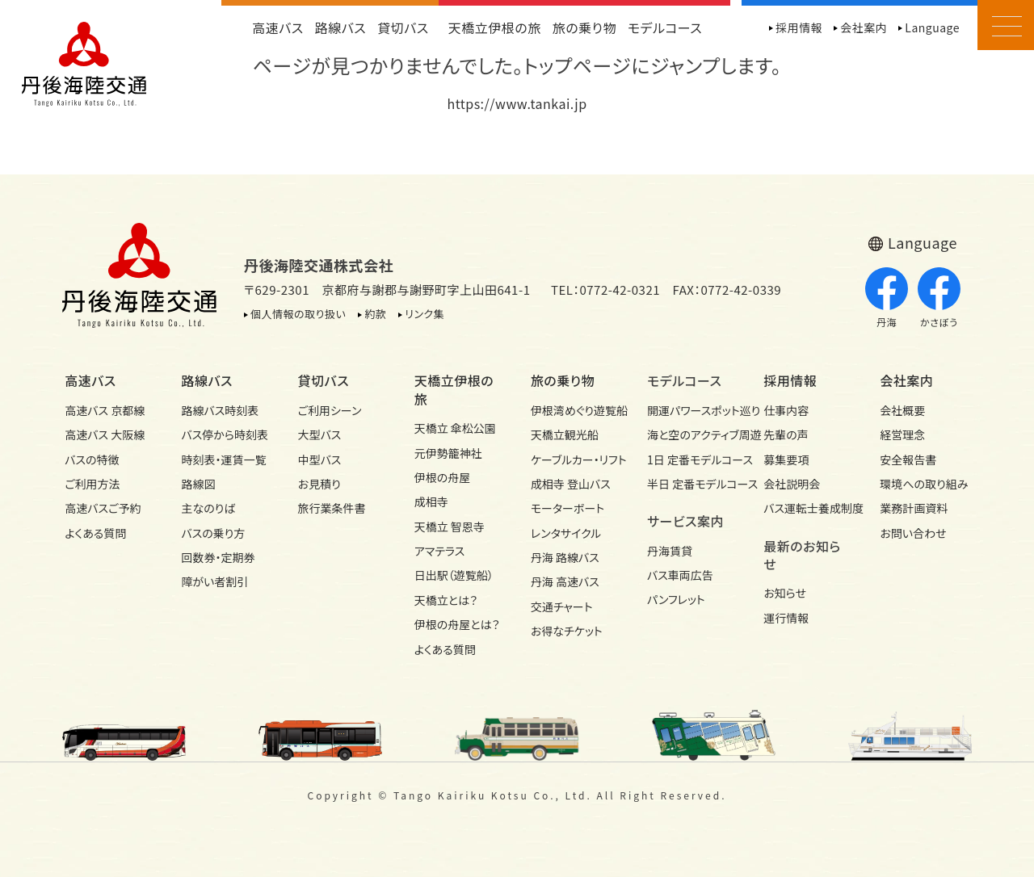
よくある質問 (95, 533)
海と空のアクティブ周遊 (691, 434)
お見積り (319, 484)
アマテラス (439, 551)
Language (932, 27)
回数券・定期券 (217, 557)
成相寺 (431, 501)
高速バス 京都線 (105, 410)
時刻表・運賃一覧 (223, 459)
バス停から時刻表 (224, 434)
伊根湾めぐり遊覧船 (575, 410)
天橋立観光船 (565, 434)
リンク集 (424, 313)
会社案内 (863, 27)
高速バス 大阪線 (105, 434)
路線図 (198, 484)
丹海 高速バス (565, 581)
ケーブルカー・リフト (575, 459)
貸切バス (403, 27)
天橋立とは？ (445, 600)
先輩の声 (786, 434)
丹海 (886, 298)
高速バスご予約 (103, 508)
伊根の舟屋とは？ (457, 624)
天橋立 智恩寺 (449, 526)
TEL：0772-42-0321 (605, 289)
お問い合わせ (913, 533)
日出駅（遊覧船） (454, 575)
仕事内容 (786, 410)
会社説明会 (791, 484)
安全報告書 (908, 459)
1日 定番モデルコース (691, 459)
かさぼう (939, 298)
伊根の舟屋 (442, 477)
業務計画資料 (914, 508)
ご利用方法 (92, 484)
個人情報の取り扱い (298, 313)
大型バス (320, 434)
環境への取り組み (924, 484)
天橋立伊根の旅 (494, 27)
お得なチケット (567, 631)
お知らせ (784, 593)
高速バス (278, 27)
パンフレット (676, 599)
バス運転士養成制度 (807, 508)
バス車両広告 (680, 575)
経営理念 (902, 434)
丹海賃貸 (669, 551)
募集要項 (786, 459)
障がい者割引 (214, 581)
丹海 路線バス (565, 557)
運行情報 (786, 618)
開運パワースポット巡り (691, 410)
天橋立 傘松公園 (455, 428)
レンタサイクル (566, 533)
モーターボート (567, 508)
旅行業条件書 (332, 508)
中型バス (320, 459)
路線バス (341, 27)
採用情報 (799, 27)
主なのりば (208, 508)
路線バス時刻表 (219, 410)
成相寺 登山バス (571, 484)
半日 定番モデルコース (691, 484)
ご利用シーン (330, 410)
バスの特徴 (92, 459)
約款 (375, 313)
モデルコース (665, 27)
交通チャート (562, 606)
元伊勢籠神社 (448, 453)
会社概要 (902, 410)
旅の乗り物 (584, 27)
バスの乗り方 (213, 533)
